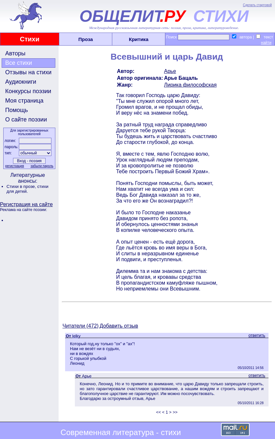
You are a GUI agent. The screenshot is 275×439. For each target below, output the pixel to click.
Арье (170, 71)
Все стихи (18, 63)
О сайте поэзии (26, 119)
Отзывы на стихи (28, 72)
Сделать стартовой (257, 5)
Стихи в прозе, (22, 186)
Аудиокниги (20, 81)
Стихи (29, 39)
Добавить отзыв (119, 326)
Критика (138, 39)
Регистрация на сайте (26, 204)
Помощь (16, 110)
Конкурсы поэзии (28, 91)
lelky (76, 335)
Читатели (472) (80, 326)
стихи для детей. (27, 189)
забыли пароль (42, 166)
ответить (256, 335)
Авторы (15, 53)
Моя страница (24, 100)
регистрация (14, 166)
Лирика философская (190, 85)
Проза (85, 39)
